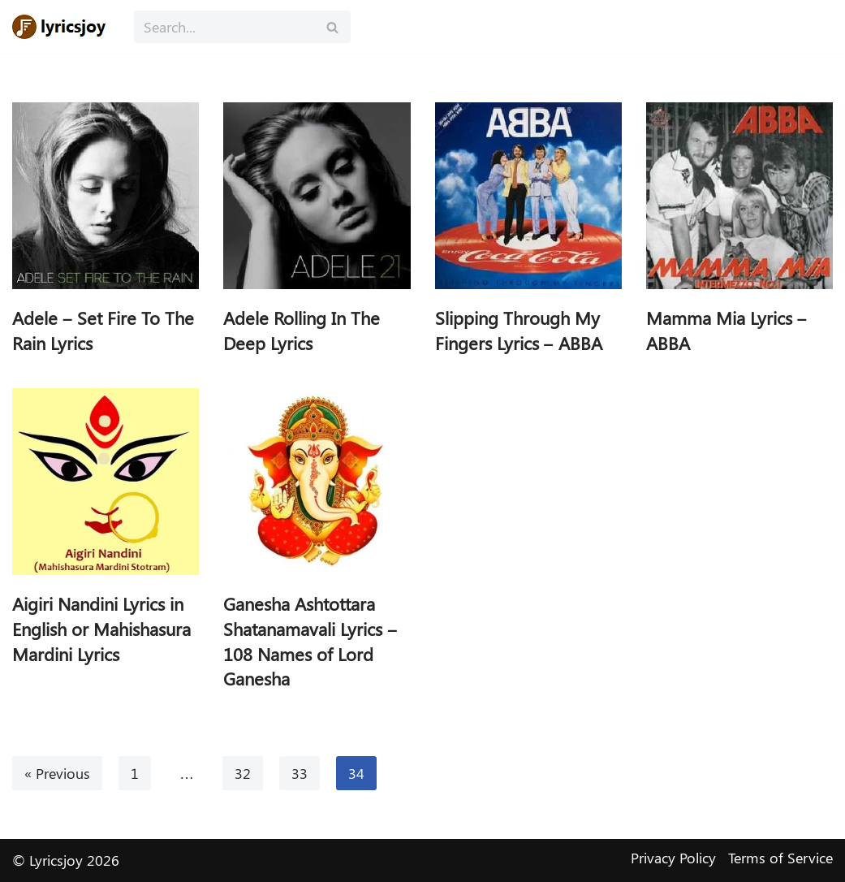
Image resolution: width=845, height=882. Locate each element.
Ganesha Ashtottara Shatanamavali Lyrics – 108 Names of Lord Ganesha (310, 640)
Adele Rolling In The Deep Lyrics (301, 330)
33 (299, 773)
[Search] (224, 27)
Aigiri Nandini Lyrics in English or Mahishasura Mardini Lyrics (101, 628)
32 (243, 773)
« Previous (57, 773)
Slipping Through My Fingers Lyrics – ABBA (518, 330)
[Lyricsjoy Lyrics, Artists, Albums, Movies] (61, 27)
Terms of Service (780, 857)
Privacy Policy (673, 857)
